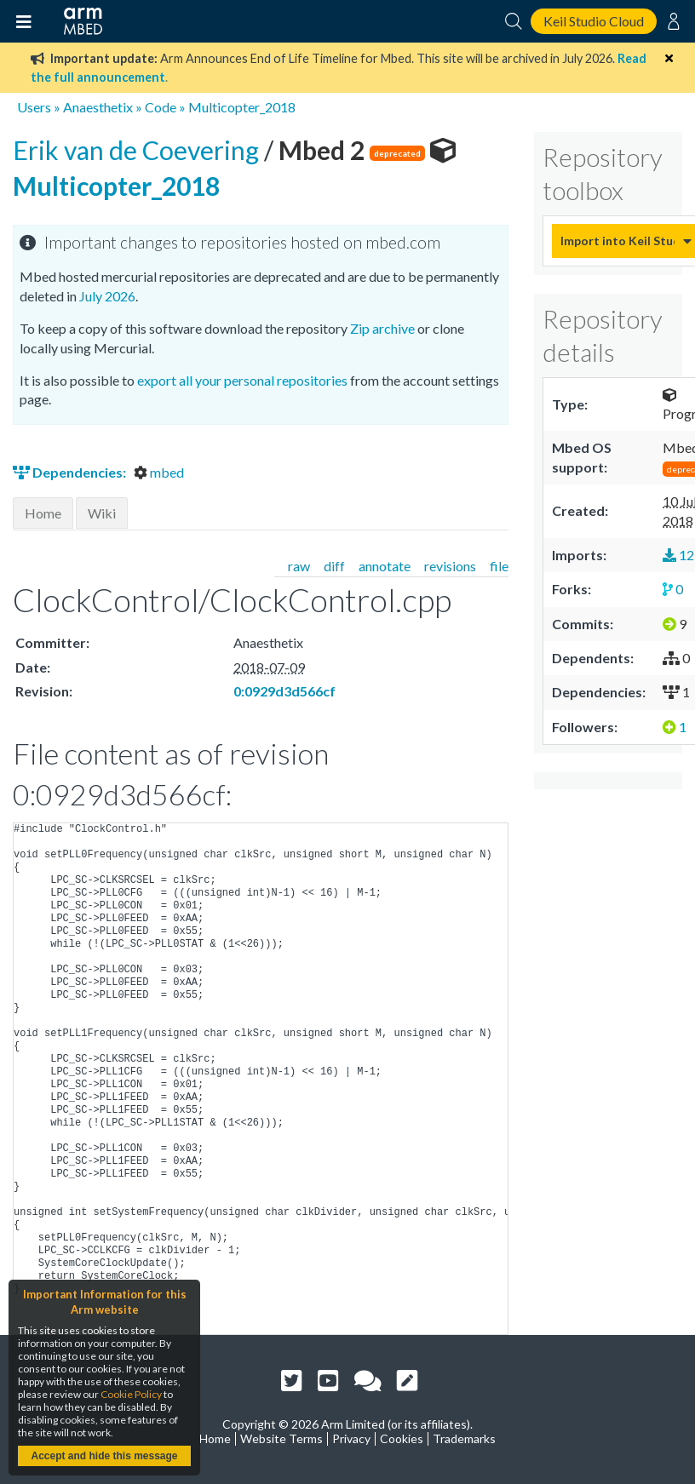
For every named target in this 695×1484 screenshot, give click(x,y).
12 (678, 555)
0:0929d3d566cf (284, 691)
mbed (159, 472)
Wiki (102, 513)
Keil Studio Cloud (593, 21)
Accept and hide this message (104, 1456)
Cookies (401, 1438)
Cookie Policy (131, 1394)
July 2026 (107, 296)
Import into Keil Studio (617, 240)
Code (160, 107)
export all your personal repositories (242, 380)
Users (34, 107)
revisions (450, 566)
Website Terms (281, 1438)
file (499, 566)
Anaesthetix (98, 107)
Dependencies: (71, 472)
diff (334, 566)
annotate (385, 566)
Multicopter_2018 (242, 107)
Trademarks (464, 1438)
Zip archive (382, 328)
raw (299, 566)
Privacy (351, 1438)
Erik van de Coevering (138, 150)
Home (43, 513)
